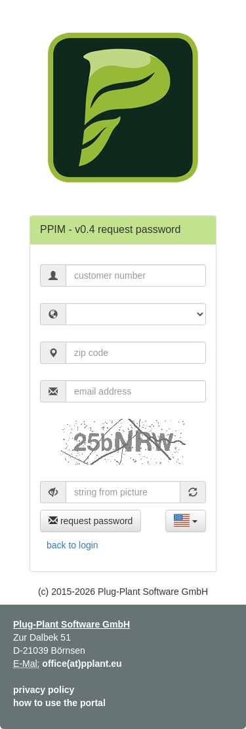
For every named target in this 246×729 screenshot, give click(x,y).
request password (91, 521)
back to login (72, 545)
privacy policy (43, 690)
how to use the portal (59, 703)
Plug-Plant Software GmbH (71, 624)
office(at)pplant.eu (81, 663)
